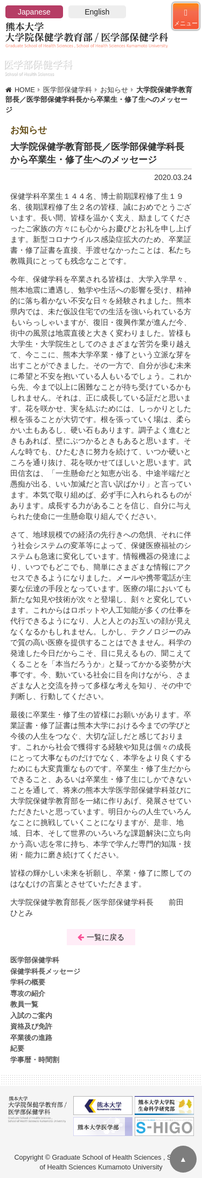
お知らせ (114, 90)
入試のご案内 (31, 1016)
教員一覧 (24, 1004)
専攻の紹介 (27, 993)
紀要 (17, 1048)
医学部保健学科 (67, 90)
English (97, 12)
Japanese (34, 12)
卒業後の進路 (31, 1038)
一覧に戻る (101, 937)
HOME (25, 90)
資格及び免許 (31, 1026)
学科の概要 (27, 982)
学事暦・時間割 (34, 1060)
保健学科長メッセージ (45, 971)
